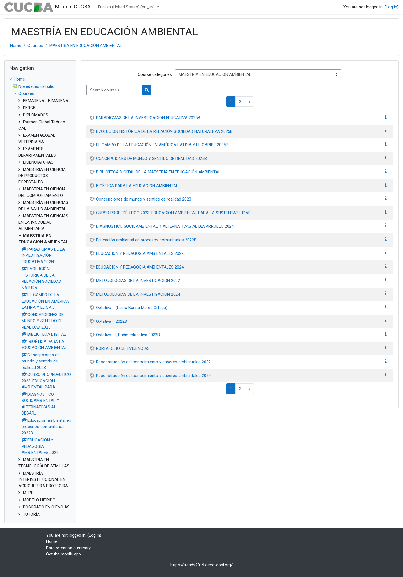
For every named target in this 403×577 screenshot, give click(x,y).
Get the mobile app (63, 554)
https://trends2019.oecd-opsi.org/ (201, 564)
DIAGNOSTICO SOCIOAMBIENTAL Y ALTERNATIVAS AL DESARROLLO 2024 (165, 226)
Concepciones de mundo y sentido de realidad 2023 (143, 199)
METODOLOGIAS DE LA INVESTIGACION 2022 (138, 280)
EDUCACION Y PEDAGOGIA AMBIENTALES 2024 (140, 267)
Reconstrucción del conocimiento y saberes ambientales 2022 (153, 361)
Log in (391, 7)
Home (15, 45)
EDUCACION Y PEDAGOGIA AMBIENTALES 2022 (140, 253)
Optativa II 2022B (111, 321)
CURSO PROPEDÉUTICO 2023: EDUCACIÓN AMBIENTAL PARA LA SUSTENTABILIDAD (173, 212)
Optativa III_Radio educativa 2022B (128, 334)
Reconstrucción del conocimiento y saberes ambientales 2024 (153, 375)
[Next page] (249, 101)
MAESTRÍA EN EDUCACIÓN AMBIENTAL (85, 45)
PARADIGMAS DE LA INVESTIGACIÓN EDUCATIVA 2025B (148, 117)
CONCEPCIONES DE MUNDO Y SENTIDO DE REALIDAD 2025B (151, 158)
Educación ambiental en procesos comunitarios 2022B (146, 239)
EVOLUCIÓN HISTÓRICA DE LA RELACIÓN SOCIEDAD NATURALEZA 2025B (164, 131)
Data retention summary (68, 547)
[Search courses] (114, 90)
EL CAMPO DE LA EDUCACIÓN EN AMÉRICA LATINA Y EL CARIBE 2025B (162, 144)
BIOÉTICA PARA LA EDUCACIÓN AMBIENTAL (137, 185)
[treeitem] (40, 296)
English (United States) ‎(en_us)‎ (127, 7)
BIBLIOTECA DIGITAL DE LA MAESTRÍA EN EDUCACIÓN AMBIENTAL (158, 172)
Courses (35, 45)
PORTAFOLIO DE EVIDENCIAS (123, 348)
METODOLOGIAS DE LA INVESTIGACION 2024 (138, 294)
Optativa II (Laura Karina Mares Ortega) (131, 307)
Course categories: (155, 74)
